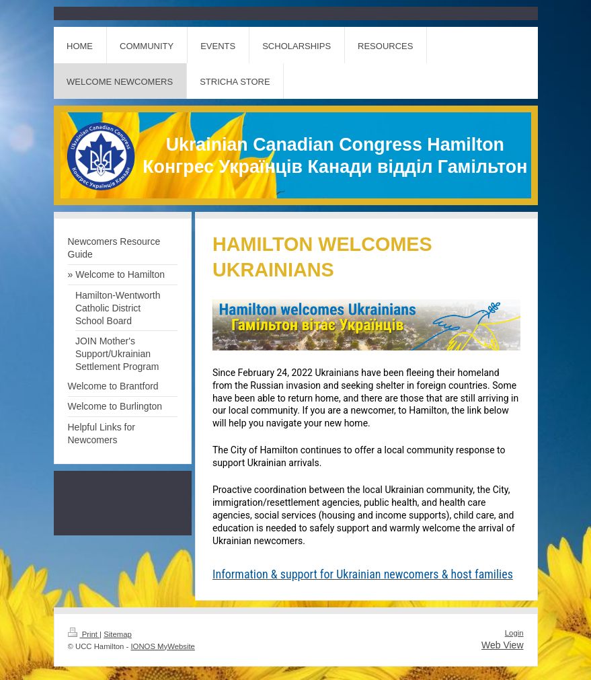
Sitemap (118, 634)
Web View (502, 645)
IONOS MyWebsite (162, 646)
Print (84, 634)
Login (514, 633)
